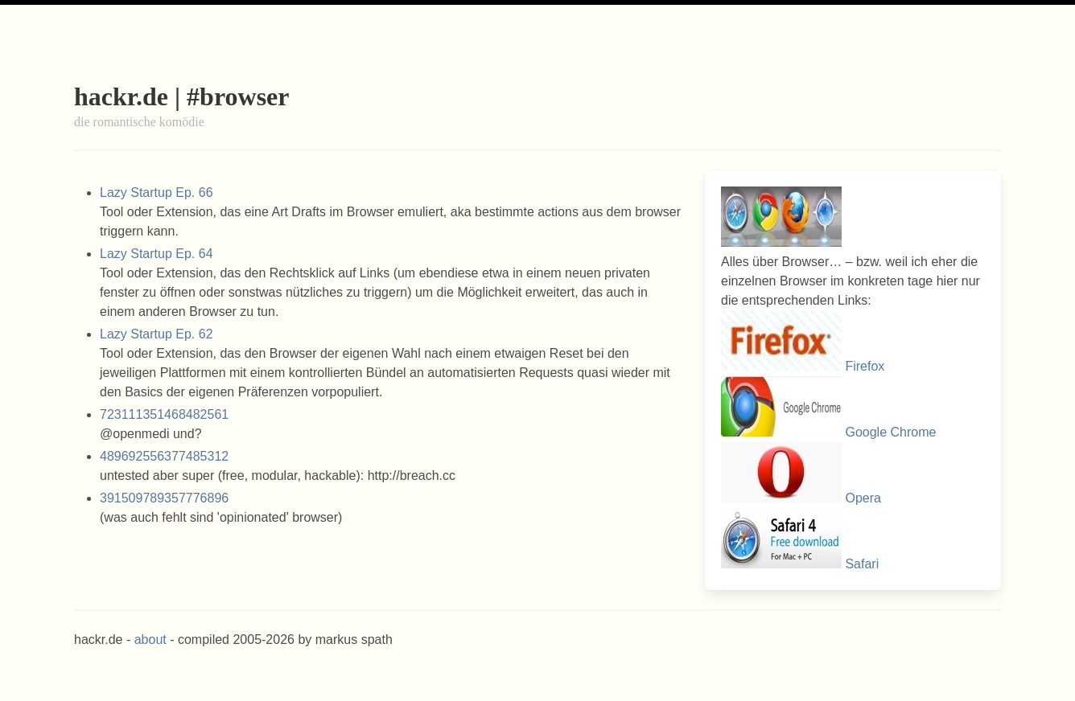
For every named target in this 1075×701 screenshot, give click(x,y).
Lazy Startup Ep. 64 (156, 253)
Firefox (864, 366)
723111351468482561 (164, 414)
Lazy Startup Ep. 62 (156, 334)
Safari (862, 564)
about (150, 639)
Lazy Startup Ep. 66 (156, 192)
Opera (862, 498)
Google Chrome (890, 432)
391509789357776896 (164, 498)
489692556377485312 (164, 456)
